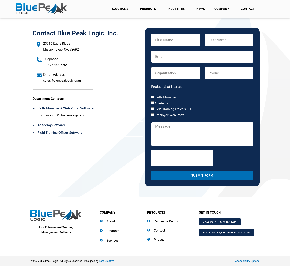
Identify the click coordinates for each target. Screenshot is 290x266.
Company (222, 9)
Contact (249, 9)
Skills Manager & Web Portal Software (66, 108)
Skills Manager (165, 97)
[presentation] (182, 158)
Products (149, 9)
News (200, 9)
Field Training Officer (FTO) (174, 109)
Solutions (121, 9)
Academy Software (52, 125)
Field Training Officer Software (60, 133)
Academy (161, 103)
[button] (88, 108)
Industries (177, 9)
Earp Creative (106, 261)
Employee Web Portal (170, 115)
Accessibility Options (247, 261)
